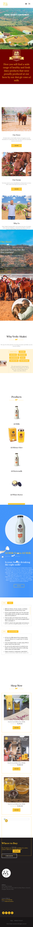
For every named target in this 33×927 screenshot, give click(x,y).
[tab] (4, 603)
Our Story (16, 228)
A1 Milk (4, 602)
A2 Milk (4, 631)
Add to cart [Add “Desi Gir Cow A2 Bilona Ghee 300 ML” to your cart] (16, 848)
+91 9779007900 (8, 900)
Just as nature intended (13, 631)
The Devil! (10, 602)
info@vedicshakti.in (9, 901)
